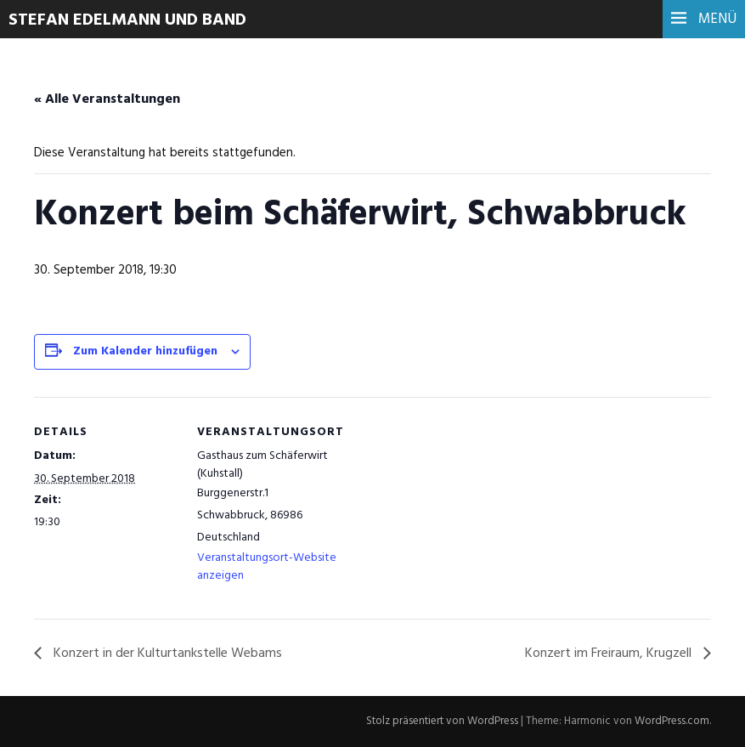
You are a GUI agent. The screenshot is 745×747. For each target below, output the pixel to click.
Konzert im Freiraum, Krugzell (610, 653)
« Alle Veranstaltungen (107, 99)
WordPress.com (672, 721)
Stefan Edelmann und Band (127, 20)
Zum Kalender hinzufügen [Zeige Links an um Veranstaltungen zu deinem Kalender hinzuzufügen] (145, 351)
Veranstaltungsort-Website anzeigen (266, 567)
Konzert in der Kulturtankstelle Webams (166, 653)
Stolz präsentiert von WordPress (442, 721)
